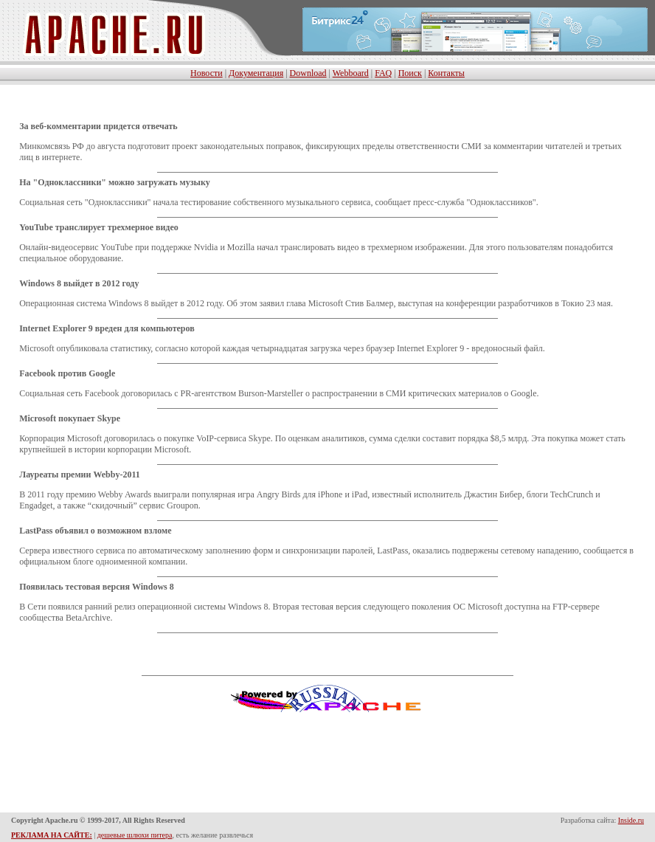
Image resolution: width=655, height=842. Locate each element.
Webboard (351, 73)
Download (308, 73)
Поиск (410, 73)
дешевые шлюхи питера (135, 835)
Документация (256, 73)
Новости (206, 73)
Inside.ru (631, 820)
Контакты (446, 73)
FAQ (383, 73)
